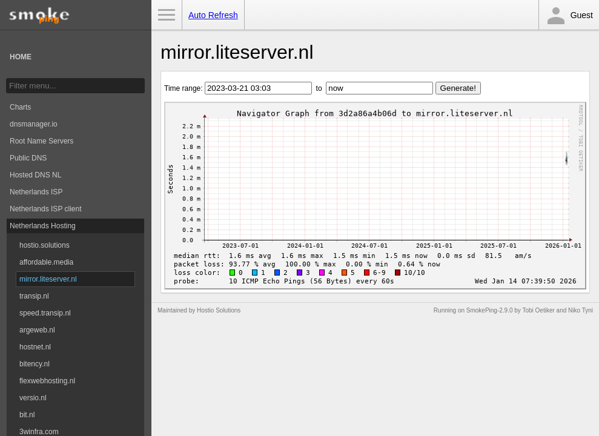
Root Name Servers (41, 141)
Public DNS (28, 158)
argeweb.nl (37, 330)
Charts (20, 107)
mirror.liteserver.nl (48, 279)
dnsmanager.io (34, 124)
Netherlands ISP (36, 192)
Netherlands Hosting (43, 226)
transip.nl (34, 296)
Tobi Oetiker (538, 310)
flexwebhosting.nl (47, 381)
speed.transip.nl (45, 313)
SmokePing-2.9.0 (489, 310)
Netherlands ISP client (46, 209)
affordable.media (46, 262)
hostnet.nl (35, 347)
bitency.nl (34, 364)
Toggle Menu (166, 15)
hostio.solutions (44, 245)
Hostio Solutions (218, 310)
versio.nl (33, 398)
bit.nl (27, 415)
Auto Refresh (213, 15)
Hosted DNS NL (35, 175)
